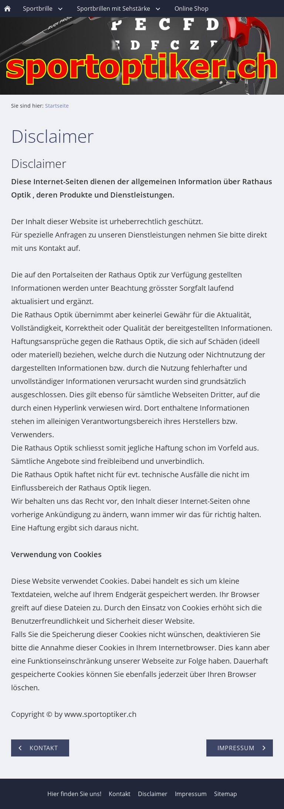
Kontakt (120, 794)
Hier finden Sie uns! (74, 794)
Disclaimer (153, 794)
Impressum (191, 794)
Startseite (57, 105)
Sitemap (225, 794)
